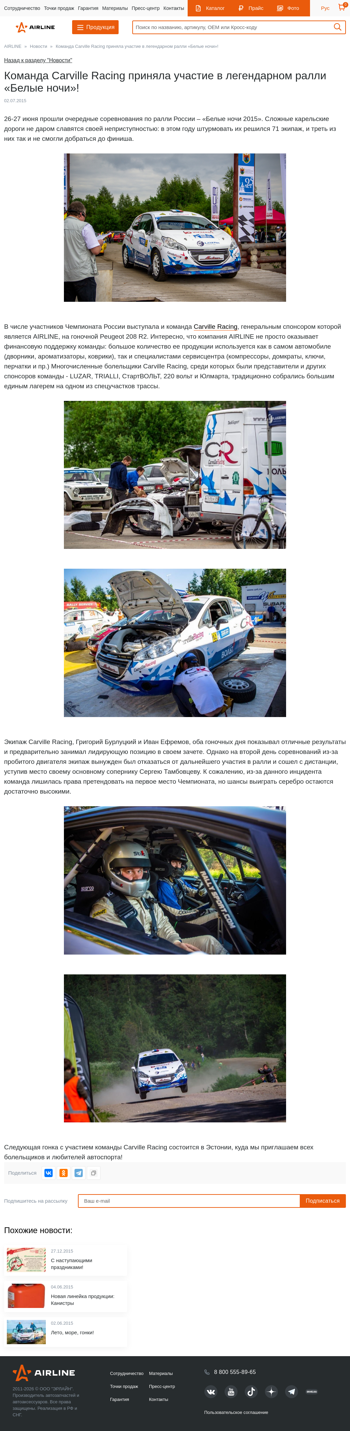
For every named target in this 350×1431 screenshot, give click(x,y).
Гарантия (88, 8)
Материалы (115, 8)
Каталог (215, 8)
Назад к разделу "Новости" (38, 60)
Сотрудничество (22, 8)
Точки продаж (59, 8)
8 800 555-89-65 (235, 1372)
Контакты (173, 8)
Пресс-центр (146, 8)
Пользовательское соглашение (236, 1412)
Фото (293, 8)
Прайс (255, 8)
